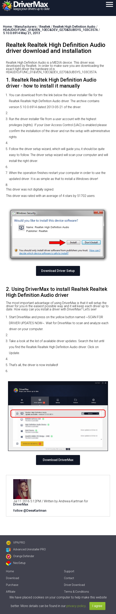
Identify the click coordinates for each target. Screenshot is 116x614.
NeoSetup (16, 563)
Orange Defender (20, 556)
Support (69, 571)
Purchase (12, 584)
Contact (69, 578)
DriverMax (20, 504)
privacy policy (76, 606)
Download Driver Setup (58, 271)
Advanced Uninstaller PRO (26, 549)
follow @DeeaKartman (29, 510)
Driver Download (74, 584)
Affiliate (10, 591)
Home (10, 571)
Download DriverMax (58, 460)
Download (12, 578)
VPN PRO (15, 542)
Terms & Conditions (76, 591)
